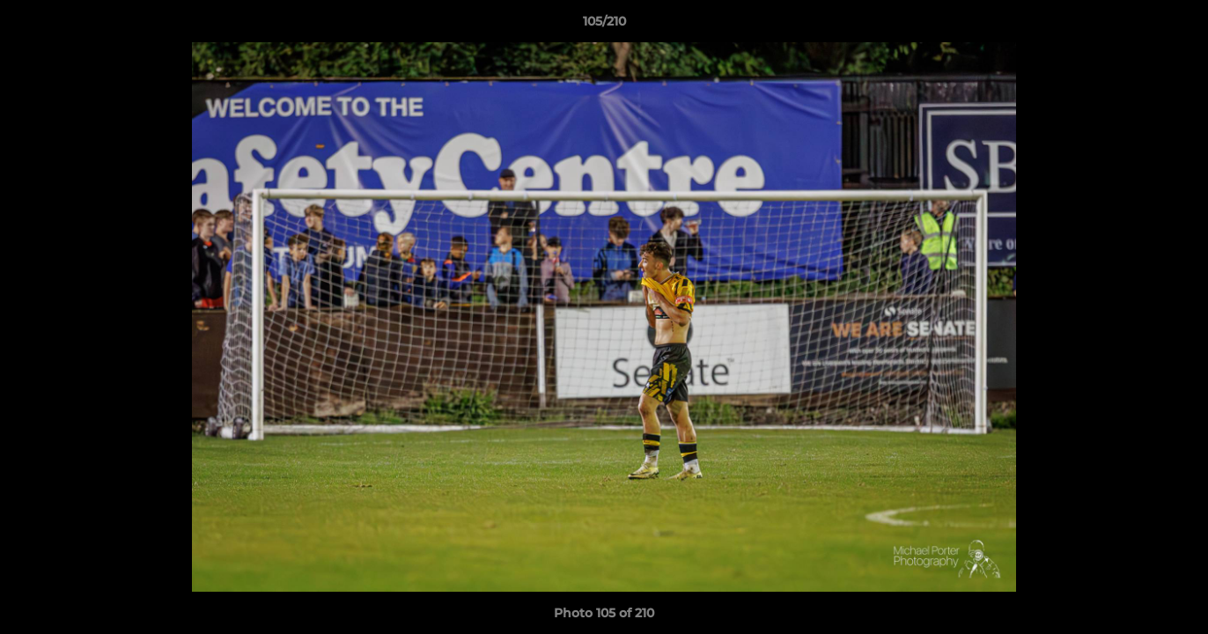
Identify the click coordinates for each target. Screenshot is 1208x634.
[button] (1176, 25)
